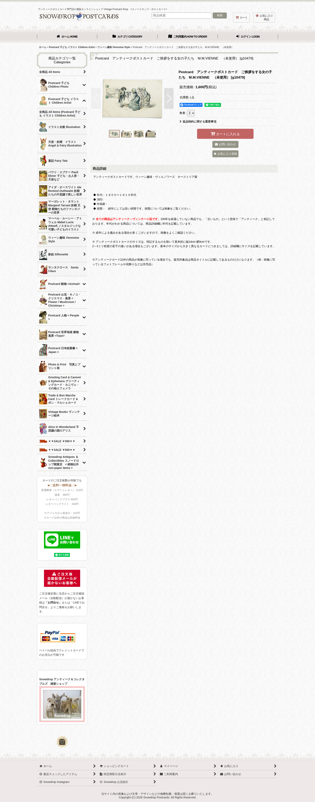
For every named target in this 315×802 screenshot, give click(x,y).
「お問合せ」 (53, 602)
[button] (96, 98)
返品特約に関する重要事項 (198, 121)
